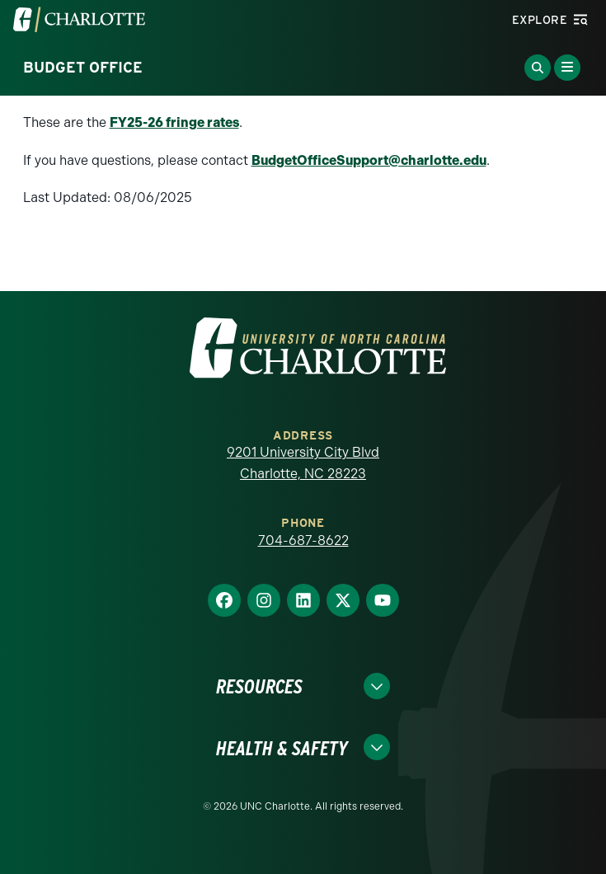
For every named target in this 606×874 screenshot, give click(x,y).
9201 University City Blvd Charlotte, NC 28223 (303, 463)
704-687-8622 (303, 540)
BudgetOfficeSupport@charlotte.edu (368, 160)
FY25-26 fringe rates (174, 122)
